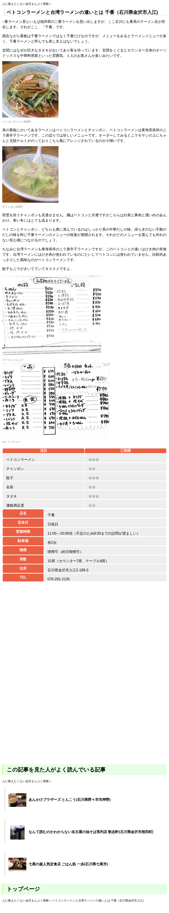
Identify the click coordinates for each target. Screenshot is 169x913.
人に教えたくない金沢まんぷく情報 (25, 4)
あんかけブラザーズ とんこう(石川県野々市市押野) (70, 800)
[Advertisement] (84, 710)
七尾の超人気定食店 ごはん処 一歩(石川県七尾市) (68, 864)
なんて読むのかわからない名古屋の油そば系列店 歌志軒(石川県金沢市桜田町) (91, 832)
